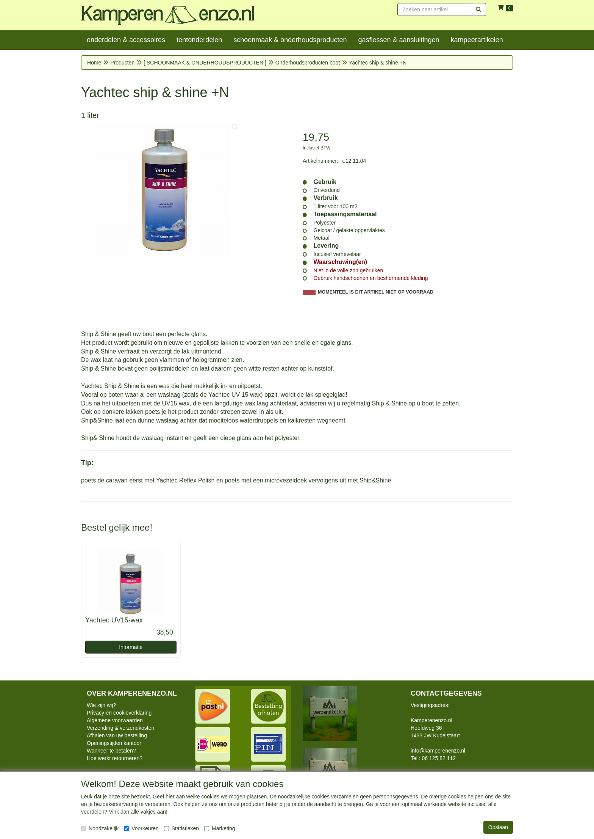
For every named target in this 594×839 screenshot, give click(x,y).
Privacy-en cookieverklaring (119, 713)
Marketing (219, 828)
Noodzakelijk (100, 828)
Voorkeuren (141, 828)
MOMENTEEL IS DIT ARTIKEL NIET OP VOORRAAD (375, 292)
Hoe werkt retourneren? (114, 758)
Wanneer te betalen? (111, 751)
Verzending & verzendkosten (120, 728)
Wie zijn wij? (101, 705)
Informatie (130, 647)
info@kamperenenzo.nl (438, 751)
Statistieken (181, 828)
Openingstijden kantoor (114, 743)
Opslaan (498, 827)
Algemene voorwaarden (115, 720)
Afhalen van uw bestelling (117, 735)
